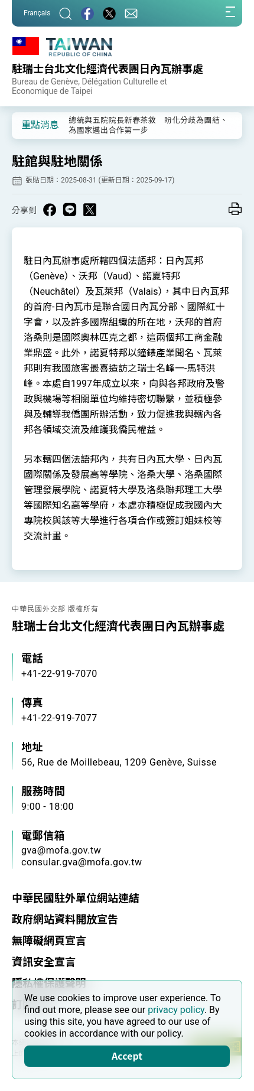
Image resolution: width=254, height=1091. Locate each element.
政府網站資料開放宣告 (65, 919)
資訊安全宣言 (44, 962)
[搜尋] (65, 13)
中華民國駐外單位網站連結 (75, 898)
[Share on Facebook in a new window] (50, 210)
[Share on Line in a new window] (70, 210)
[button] (29, 124)
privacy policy (176, 1009)
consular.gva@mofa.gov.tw (81, 862)
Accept (127, 1055)
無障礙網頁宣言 (49, 940)
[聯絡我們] (131, 13)
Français (37, 13)
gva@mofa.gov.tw (61, 850)
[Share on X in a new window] (90, 210)
